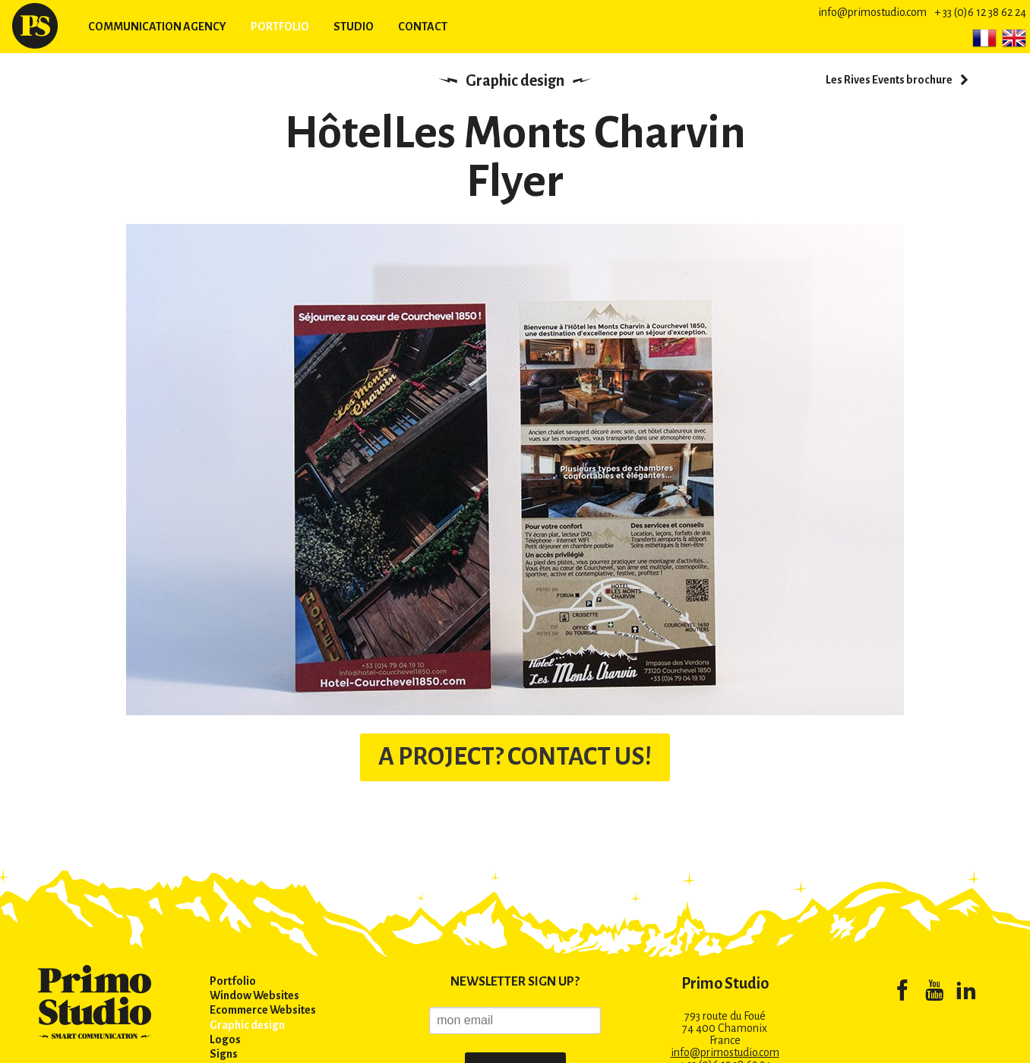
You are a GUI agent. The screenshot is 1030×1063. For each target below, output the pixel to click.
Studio (353, 27)
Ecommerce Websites (263, 1010)
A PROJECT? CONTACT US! (515, 756)
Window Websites (254, 995)
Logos (225, 1039)
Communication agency (157, 27)
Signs (224, 1054)
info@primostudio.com (872, 12)
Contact (422, 27)
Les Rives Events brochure (889, 80)
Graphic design (515, 80)
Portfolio (280, 27)
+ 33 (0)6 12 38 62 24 (980, 12)
